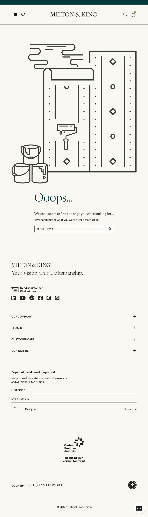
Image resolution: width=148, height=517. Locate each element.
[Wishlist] (23, 14)
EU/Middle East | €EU (45, 485)
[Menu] (15, 14)
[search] (125, 14)
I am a (14, 407)
